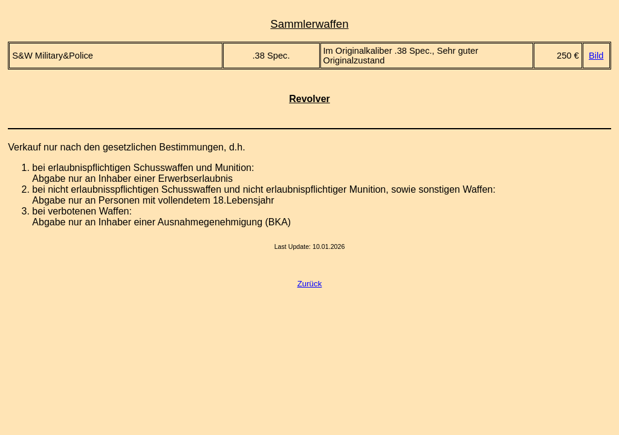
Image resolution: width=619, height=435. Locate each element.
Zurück (309, 283)
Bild (596, 55)
